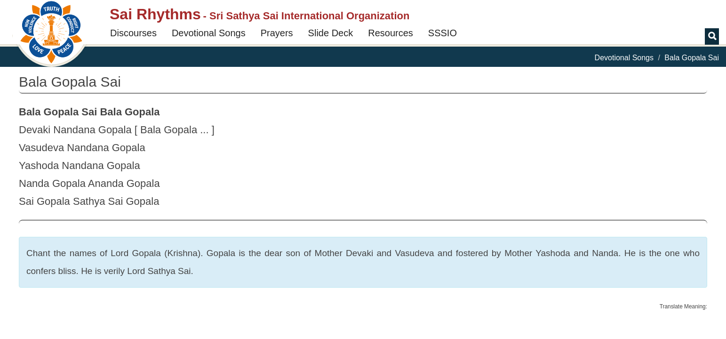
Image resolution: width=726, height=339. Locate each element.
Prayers (277, 33)
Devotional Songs (209, 33)
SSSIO (442, 33)
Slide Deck (330, 33)
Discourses (133, 33)
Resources (390, 33)
